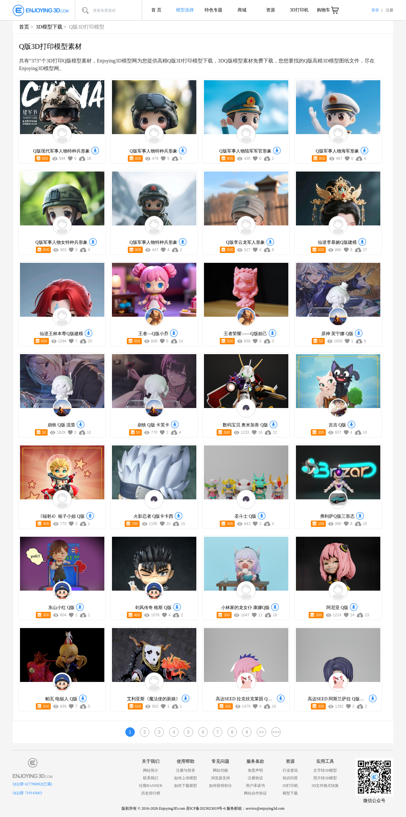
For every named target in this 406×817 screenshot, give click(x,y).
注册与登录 (185, 770)
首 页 (156, 10)
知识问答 (290, 778)
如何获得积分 (220, 785)
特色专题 (213, 10)
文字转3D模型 (325, 770)
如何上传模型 (185, 778)
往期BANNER (150, 785)
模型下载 (290, 793)
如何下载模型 (185, 785)
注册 (389, 10)
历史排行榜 (150, 793)
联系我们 (150, 778)
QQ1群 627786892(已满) (32, 784)
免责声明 (255, 770)
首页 (24, 26)
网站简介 (150, 770)
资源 (270, 10)
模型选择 (185, 10)
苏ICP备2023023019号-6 (206, 808)
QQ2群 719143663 (27, 793)
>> (261, 732)
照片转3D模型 (325, 778)
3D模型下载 (49, 26)
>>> (276, 732)
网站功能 (220, 770)
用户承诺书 (255, 785)
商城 (242, 10)
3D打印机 (299, 10)
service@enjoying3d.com (265, 808)
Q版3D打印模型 (86, 26)
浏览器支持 (220, 778)
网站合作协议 (255, 793)
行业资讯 (290, 770)
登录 (375, 10)
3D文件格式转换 (325, 785)
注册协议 (255, 778)
